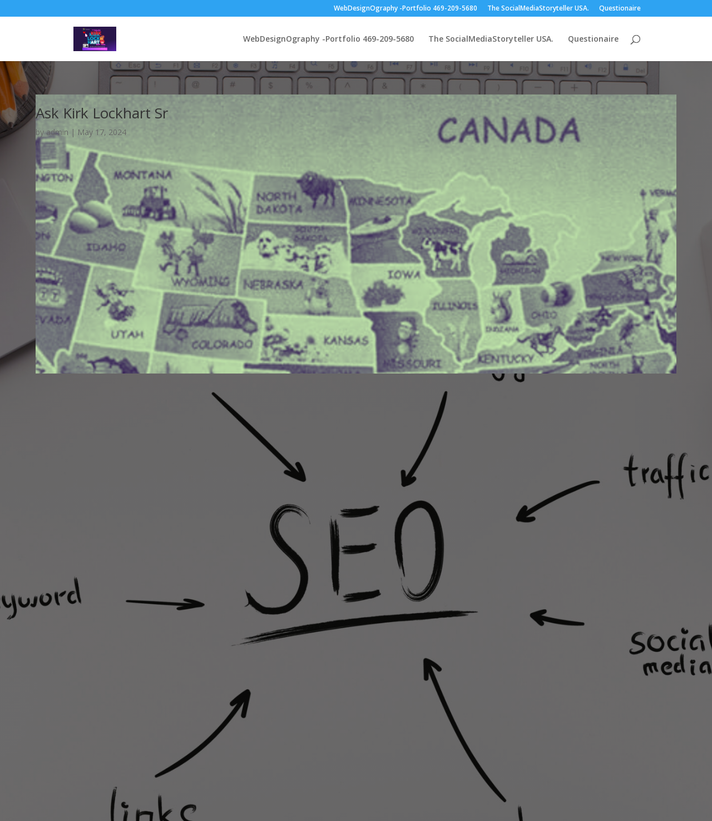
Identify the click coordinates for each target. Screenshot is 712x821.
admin (57, 132)
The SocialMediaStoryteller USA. (538, 9)
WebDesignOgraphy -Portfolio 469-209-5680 (405, 9)
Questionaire (620, 9)
